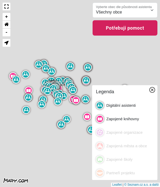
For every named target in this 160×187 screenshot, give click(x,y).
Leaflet (117, 184)
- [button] (6, 32)
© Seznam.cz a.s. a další (141, 184)
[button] (51, 71)
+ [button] (6, 17)
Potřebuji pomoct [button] (125, 28)
